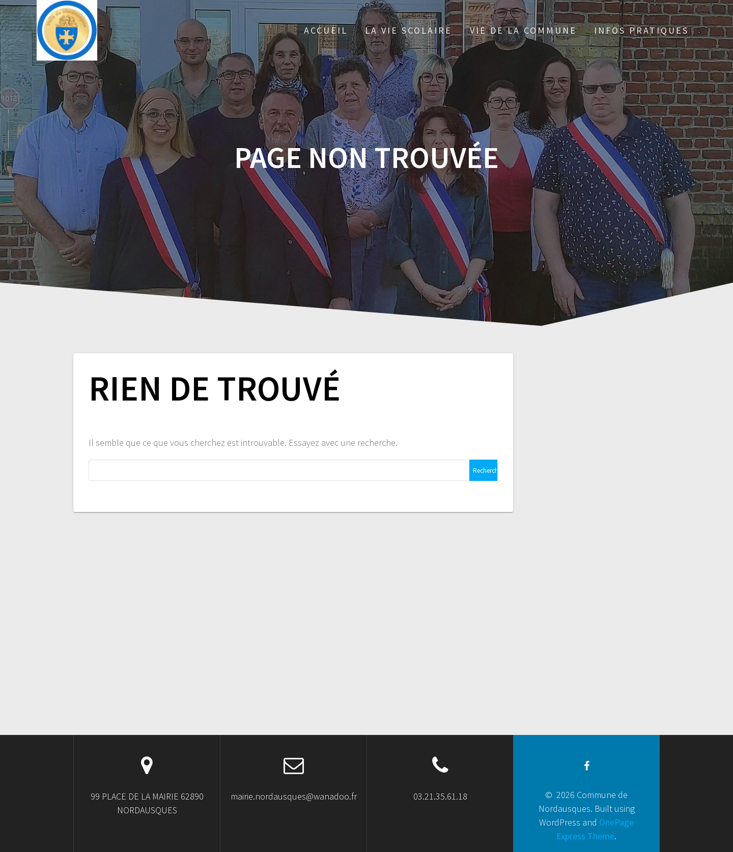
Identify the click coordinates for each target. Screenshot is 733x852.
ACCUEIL (326, 30)
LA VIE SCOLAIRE (408, 30)
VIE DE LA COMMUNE (523, 30)
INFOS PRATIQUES (641, 30)
